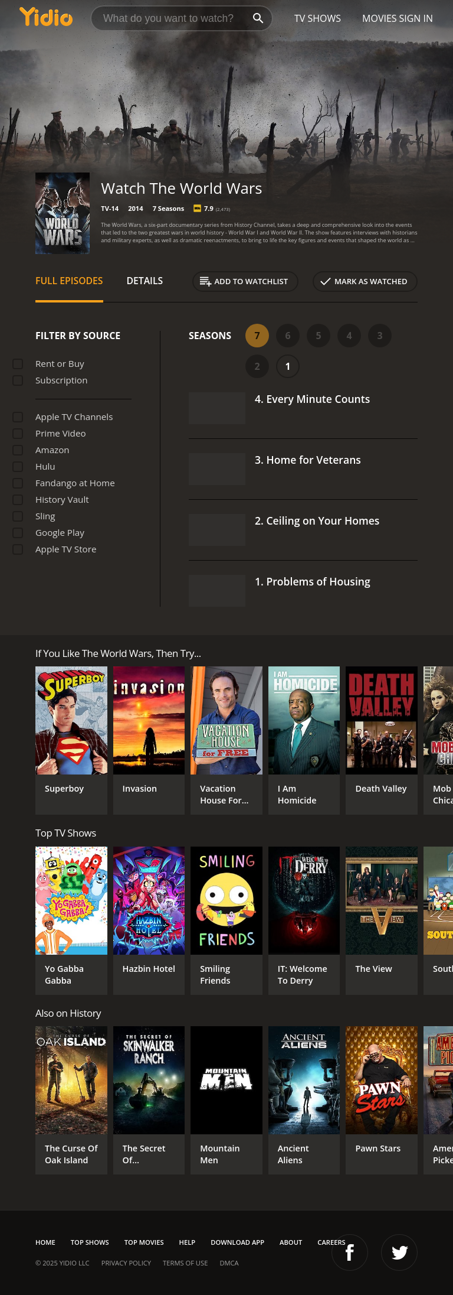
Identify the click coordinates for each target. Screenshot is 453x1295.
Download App (237, 1242)
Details (145, 280)
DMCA (228, 1262)
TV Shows (317, 18)
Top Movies (144, 1242)
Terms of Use (185, 1262)
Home (45, 1242)
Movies (379, 18)
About (291, 1242)
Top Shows (90, 1242)
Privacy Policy (126, 1262)
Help (187, 1242)
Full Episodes (69, 280)
